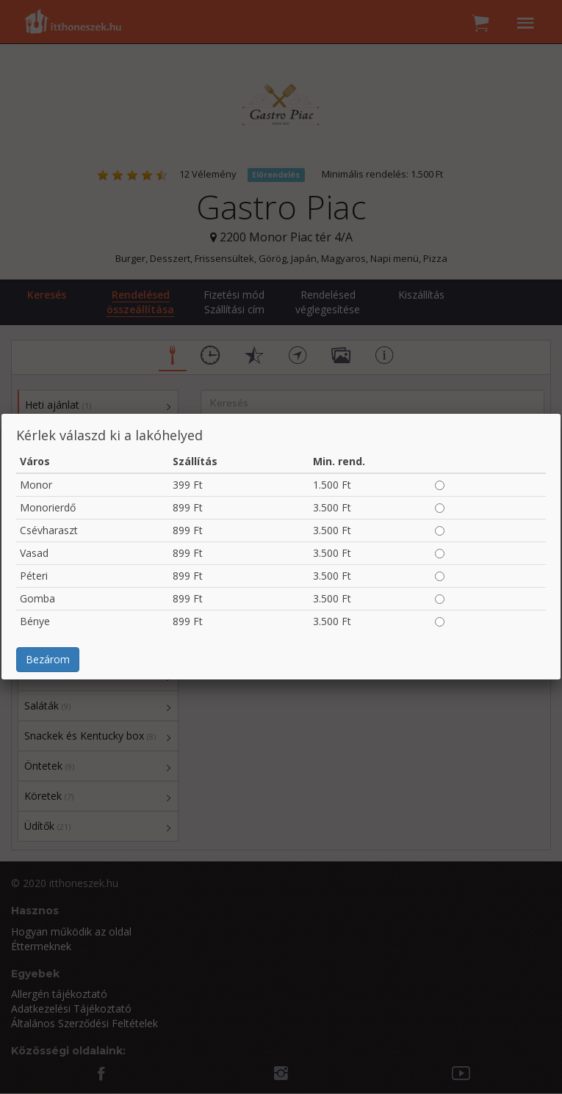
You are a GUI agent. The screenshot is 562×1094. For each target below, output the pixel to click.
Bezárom (48, 659)
